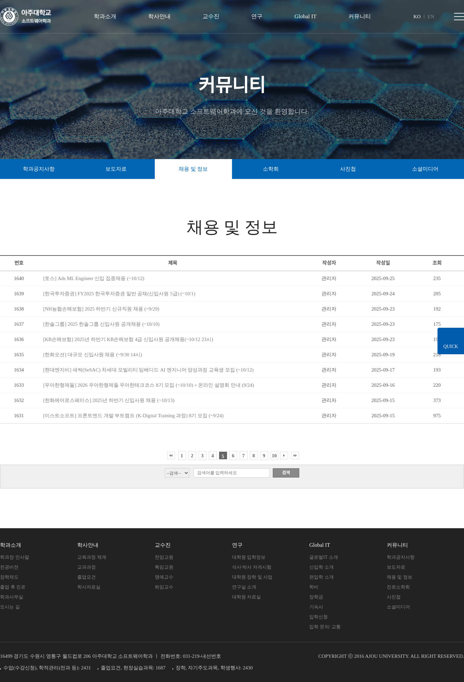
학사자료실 (88, 587)
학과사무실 (11, 597)
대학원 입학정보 (249, 557)
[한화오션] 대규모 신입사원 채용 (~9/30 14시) (92, 354)
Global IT (305, 16)
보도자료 (396, 567)
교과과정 (86, 567)
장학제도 (9, 577)
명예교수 (164, 577)
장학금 (316, 597)
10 (274, 455)
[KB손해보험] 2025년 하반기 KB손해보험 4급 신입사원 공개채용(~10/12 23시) (128, 339)
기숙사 (316, 606)
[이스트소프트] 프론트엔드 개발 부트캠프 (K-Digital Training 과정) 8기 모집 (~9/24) (133, 415)
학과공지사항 (401, 557)
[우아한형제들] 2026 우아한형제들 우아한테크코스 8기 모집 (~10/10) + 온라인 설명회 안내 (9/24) (148, 385)
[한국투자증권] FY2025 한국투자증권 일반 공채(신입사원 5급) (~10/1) (119, 293)
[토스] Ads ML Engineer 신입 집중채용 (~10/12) (93, 278)
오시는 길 (10, 606)
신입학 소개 (321, 567)
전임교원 (164, 557)
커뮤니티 (359, 16)
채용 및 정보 (399, 577)
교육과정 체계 (91, 557)
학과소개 (105, 16)
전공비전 (9, 567)
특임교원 (164, 567)
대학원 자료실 (246, 597)
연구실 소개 (244, 587)
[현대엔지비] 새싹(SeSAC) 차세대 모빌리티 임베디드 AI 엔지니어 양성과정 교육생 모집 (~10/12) (148, 369)
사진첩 (394, 597)
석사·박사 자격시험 (251, 567)
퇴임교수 (164, 587)
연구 (256, 16)
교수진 (211, 16)
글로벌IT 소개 (323, 557)
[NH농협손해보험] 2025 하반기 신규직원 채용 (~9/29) (101, 309)
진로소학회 (398, 587)
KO (417, 16)
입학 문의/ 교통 (325, 626)
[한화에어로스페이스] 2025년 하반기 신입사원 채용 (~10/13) (108, 400)
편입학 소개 (321, 577)
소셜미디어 (425, 169)
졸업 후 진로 (13, 587)
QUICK (450, 346)
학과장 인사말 (14, 557)
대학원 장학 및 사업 (252, 577)
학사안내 (159, 16)
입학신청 (318, 616)
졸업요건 (86, 577)
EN (431, 16)
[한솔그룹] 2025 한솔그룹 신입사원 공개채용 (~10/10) (101, 324)
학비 (314, 587)
